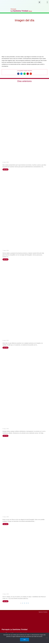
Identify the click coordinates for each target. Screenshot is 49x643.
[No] (47, 638)
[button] (47, 2)
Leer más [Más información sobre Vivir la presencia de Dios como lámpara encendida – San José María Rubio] (5, 524)
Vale (24, 639)
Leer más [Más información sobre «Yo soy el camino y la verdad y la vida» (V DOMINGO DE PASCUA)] (5, 601)
